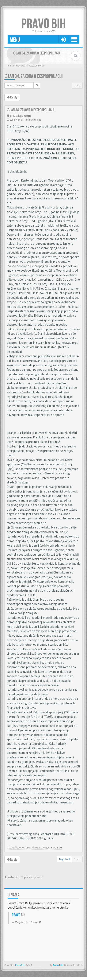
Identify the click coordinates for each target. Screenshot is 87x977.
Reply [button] (12, 97)
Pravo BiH (58, 965)
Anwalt (36, 965)
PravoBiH (19, 965)
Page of (64, 859)
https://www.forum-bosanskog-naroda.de (34, 847)
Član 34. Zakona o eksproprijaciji (33, 76)
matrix (27, 115)
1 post (77, 85)
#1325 (13, 115)
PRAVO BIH (43, 24)
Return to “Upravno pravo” (23, 877)
